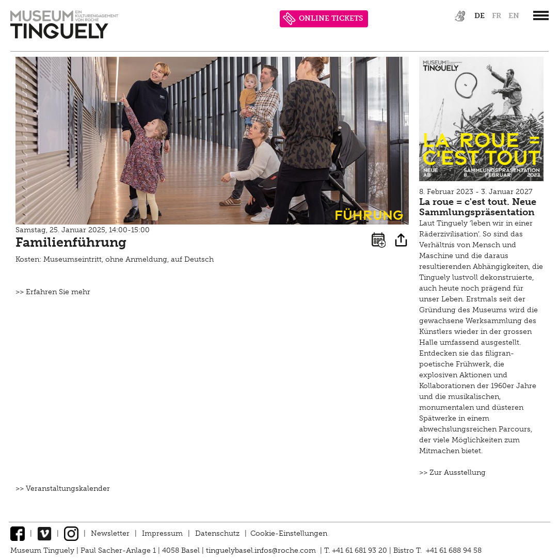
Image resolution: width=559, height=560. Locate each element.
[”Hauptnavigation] (541, 15)
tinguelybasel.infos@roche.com (262, 550)
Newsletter (110, 533)
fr (496, 15)
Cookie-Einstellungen (288, 533)
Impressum (162, 533)
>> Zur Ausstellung (452, 472)
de (479, 15)
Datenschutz (217, 533)
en (513, 15)
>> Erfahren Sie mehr (52, 291)
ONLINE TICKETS (323, 18)
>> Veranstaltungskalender (62, 488)
